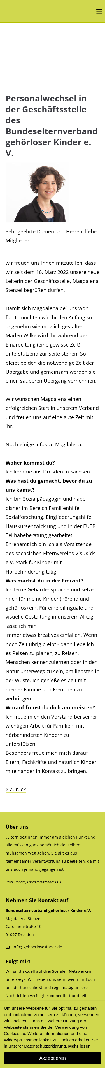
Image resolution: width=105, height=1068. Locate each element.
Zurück (18, 789)
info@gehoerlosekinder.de (37, 946)
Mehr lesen (79, 1046)
